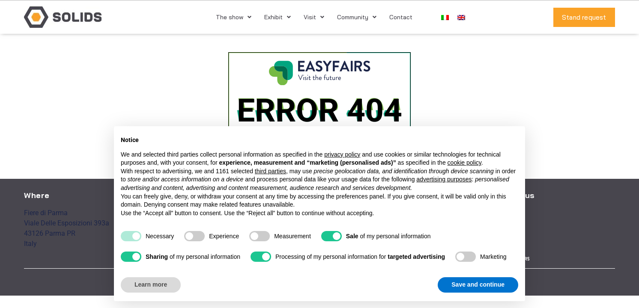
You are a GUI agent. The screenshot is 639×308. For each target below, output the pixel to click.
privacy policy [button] (342, 154)
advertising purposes (444, 179)
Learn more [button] (150, 284)
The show (233, 17)
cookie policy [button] (464, 162)
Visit (314, 17)
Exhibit (277, 17)
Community (356, 17)
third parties (270, 171)
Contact (400, 17)
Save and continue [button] (478, 284)
